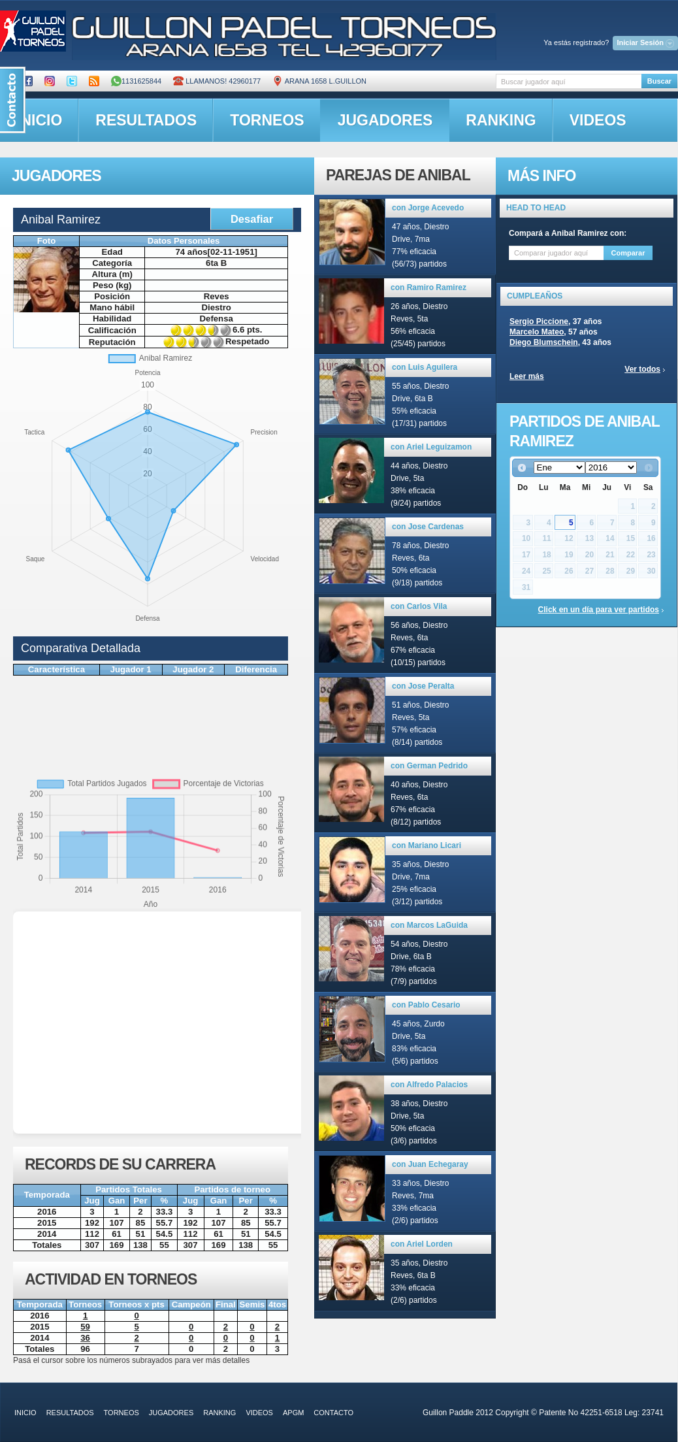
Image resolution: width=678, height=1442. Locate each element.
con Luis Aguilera (424, 367)
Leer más (526, 376)
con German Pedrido (429, 765)
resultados (146, 120)
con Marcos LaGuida (429, 925)
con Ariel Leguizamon (431, 446)
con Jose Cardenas (428, 526)
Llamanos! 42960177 (217, 81)
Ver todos (642, 369)
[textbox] (568, 81)
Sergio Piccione (538, 321)
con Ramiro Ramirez (428, 287)
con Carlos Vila (419, 606)
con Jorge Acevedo (428, 207)
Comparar (628, 253)
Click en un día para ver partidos (598, 609)
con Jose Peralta (423, 686)
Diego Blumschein (543, 342)
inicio (25, 1413)
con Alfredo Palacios (429, 1084)
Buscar (659, 81)
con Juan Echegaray (430, 1164)
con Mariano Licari (426, 845)
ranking (501, 120)
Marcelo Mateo (536, 331)
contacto (333, 1413)
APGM (293, 1413)
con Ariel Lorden (422, 1244)
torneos (267, 120)
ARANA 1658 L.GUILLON (319, 81)
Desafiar (252, 219)
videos (598, 120)
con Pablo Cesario (426, 1004)
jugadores (385, 120)
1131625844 (136, 81)
